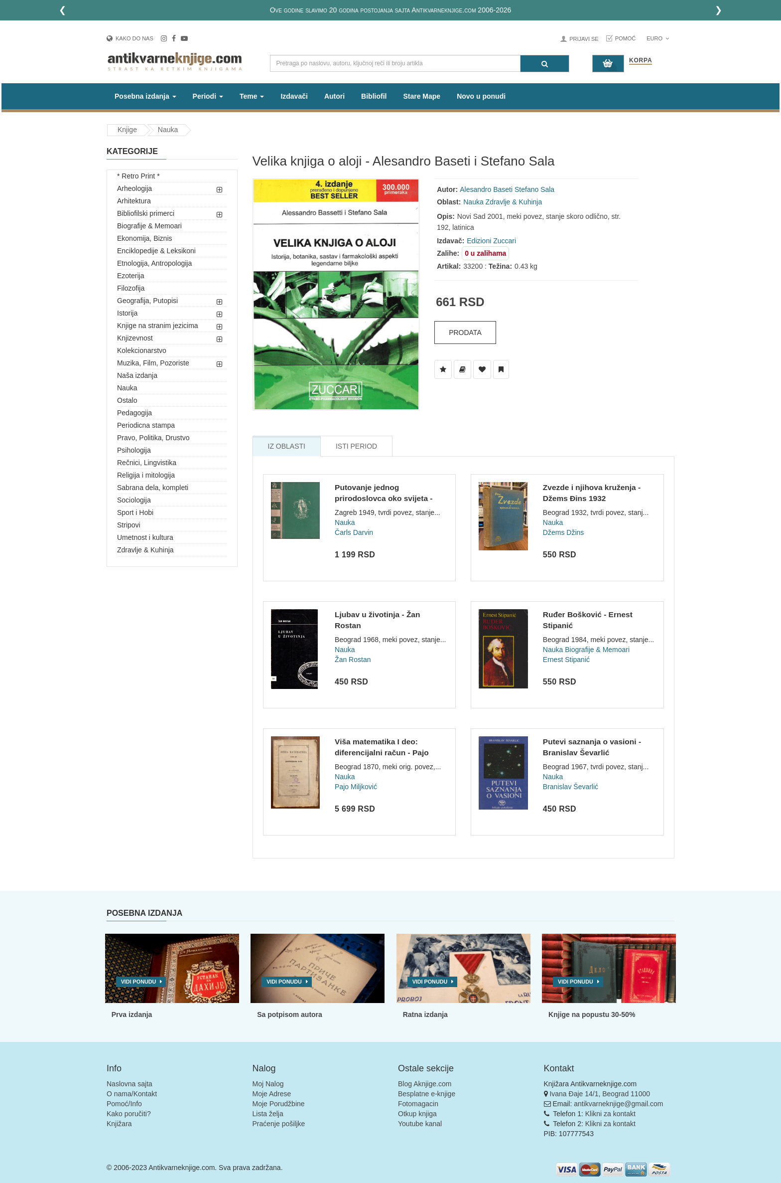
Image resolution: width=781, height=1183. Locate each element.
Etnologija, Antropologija (154, 263)
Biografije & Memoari (149, 226)
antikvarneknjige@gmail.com (618, 1104)
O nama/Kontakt (132, 1094)
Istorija (127, 313)
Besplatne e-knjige (426, 1094)
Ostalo (127, 400)
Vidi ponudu (138, 982)
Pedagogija (134, 413)
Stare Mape (421, 96)
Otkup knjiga (417, 1114)
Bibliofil (374, 96)
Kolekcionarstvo (141, 350)
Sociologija (134, 500)
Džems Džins (563, 532)
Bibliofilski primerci (145, 213)
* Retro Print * (138, 176)
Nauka (168, 130)
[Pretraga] (544, 63)
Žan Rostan (353, 660)
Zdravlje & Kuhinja (145, 550)
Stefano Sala (534, 189)
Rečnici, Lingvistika (146, 463)
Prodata (465, 333)
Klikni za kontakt (610, 1114)
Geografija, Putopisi (147, 301)
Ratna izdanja (425, 1014)
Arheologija (134, 188)
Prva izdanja (132, 1014)
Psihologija (134, 450)
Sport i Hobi (135, 512)
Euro (658, 38)
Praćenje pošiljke (279, 1124)
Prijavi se (583, 39)
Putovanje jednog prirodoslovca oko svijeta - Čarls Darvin (383, 498)
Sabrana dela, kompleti (152, 488)
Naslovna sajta (129, 1084)
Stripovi (128, 525)
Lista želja (268, 1114)
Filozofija (130, 288)
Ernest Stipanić (566, 660)
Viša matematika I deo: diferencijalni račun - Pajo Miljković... (382, 752)
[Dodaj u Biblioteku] (462, 369)
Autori (334, 96)
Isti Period (356, 446)
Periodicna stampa (146, 425)
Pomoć (625, 38)
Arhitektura (134, 201)
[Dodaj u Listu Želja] (443, 369)
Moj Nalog (268, 1084)
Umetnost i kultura (145, 537)
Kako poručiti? (129, 1114)
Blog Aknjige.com (424, 1084)
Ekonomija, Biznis (144, 238)
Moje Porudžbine (279, 1104)
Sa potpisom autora (289, 1014)
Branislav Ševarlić (570, 787)
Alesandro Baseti (486, 189)
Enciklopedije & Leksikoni (156, 251)
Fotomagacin (418, 1104)
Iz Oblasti (286, 446)
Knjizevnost (135, 338)
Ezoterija (130, 276)
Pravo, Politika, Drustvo (153, 438)
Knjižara (119, 1124)
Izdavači (293, 96)
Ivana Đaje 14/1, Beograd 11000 (599, 1094)
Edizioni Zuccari (491, 241)
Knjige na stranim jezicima (157, 326)
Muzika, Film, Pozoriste (153, 363)
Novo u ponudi (481, 96)
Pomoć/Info (124, 1104)
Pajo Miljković (356, 787)
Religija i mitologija (146, 475)
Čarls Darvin (354, 532)
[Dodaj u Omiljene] (482, 369)
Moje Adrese (272, 1094)
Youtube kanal (420, 1124)
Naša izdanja (137, 375)
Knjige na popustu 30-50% (591, 1014)
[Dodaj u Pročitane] (501, 369)
